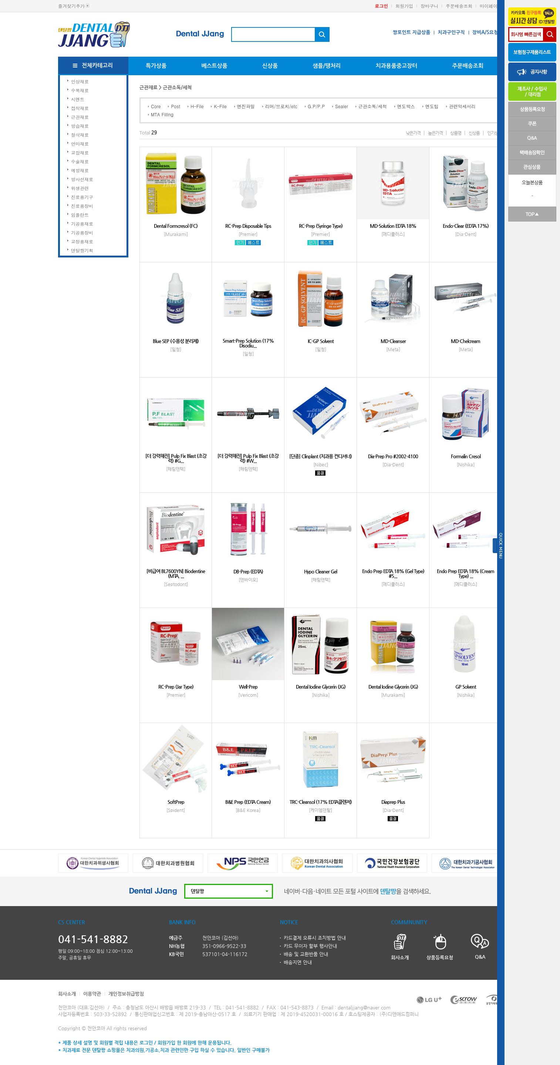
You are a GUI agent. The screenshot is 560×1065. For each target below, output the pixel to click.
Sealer (341, 106)
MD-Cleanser (393, 341)
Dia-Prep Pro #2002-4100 (393, 456)
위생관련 (80, 188)
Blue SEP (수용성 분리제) (176, 341)
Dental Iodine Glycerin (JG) (320, 686)
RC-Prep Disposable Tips (248, 225)
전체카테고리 (97, 65)
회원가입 (404, 6)
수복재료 (80, 90)
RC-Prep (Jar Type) (175, 686)
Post (175, 106)
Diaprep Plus (393, 801)
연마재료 (80, 143)
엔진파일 (246, 106)
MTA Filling (162, 114)
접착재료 (80, 108)
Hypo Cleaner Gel (320, 571)
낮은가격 (413, 133)
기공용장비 (82, 232)
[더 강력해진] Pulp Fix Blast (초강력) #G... (175, 458)
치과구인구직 (451, 32)
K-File (220, 106)
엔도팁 (432, 106)
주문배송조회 (459, 6)
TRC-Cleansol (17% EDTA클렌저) (321, 801)
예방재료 (80, 170)
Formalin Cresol (465, 456)
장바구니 (429, 6)
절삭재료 (80, 135)
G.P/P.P (316, 106)
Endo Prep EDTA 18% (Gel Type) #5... (393, 573)
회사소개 (67, 993)
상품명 (455, 133)
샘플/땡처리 (327, 66)
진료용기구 (82, 197)
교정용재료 (82, 241)
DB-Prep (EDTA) (248, 571)
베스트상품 (214, 66)
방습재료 (80, 126)
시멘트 (77, 99)
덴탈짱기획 (82, 250)
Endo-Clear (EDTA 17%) (466, 225)
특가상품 (156, 66)
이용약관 (92, 993)
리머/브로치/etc (281, 106)
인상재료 (80, 81)
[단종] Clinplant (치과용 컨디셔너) (320, 456)
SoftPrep (176, 801)
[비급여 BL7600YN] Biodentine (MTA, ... (175, 573)
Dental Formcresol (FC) (176, 225)
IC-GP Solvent (321, 341)
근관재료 (80, 117)
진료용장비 (82, 206)
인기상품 (494, 133)
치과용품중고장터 (396, 66)
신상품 (270, 66)
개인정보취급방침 (126, 993)
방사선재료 (82, 179)
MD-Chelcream (465, 341)
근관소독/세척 (372, 106)
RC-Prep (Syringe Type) (321, 225)
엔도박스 (406, 106)
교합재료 (80, 152)
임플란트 (80, 215)
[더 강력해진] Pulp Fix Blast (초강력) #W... (248, 458)
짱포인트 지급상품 (411, 32)
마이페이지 (491, 6)
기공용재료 (82, 223)
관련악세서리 (462, 106)
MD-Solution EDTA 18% (393, 225)
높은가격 (435, 133)
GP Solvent (465, 686)
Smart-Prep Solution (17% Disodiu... (248, 343)
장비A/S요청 (485, 32)
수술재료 (80, 161)
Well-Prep (248, 686)
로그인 (381, 6)
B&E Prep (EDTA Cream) (248, 801)
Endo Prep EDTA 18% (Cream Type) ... (465, 573)
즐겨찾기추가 (71, 6)
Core (156, 106)
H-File (196, 106)
